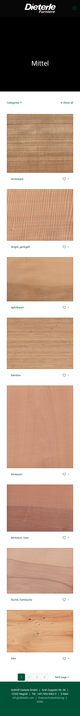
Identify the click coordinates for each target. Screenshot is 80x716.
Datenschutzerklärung (51, 697)
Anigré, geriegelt (20, 246)
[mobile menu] (74, 8)
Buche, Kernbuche (21, 599)
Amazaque (17, 178)
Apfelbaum (17, 307)
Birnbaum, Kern (20, 537)
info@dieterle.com (23, 697)
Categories (14, 102)
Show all (66, 102)
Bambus (16, 375)
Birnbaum (16, 474)
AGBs (40, 701)
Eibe (13, 658)
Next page (62, 677)
